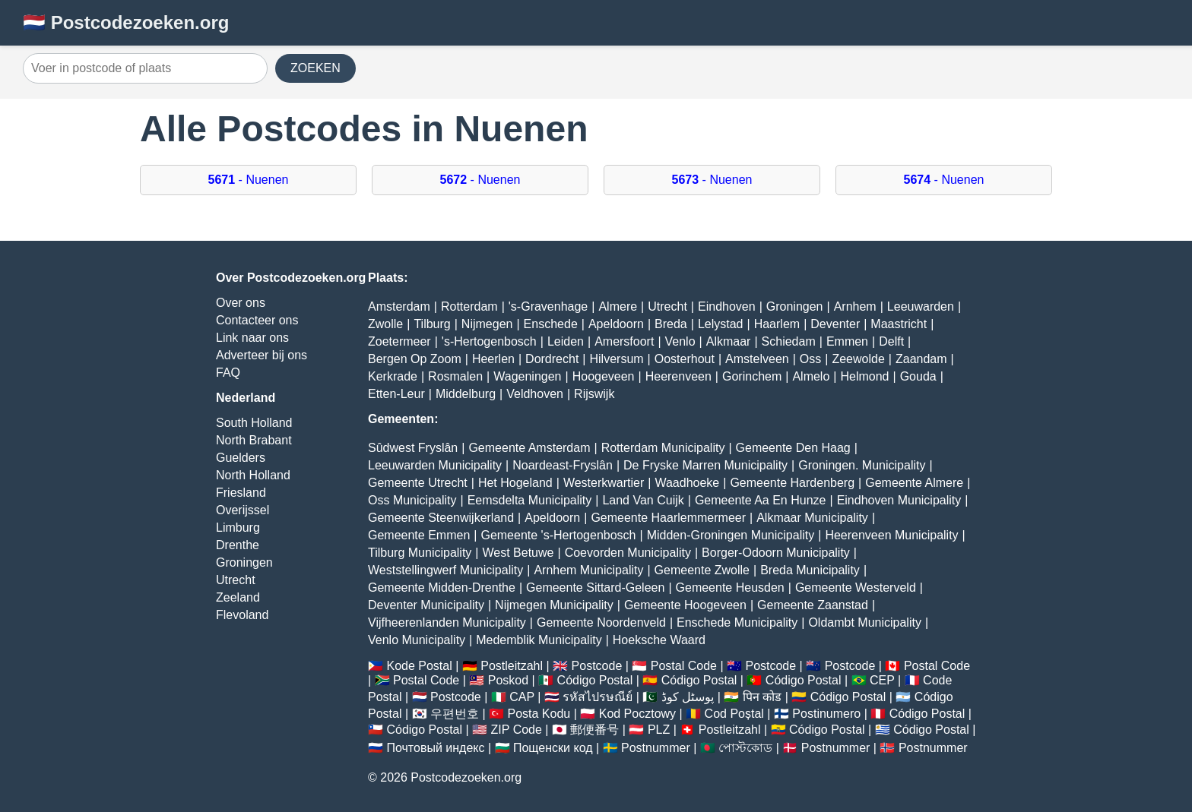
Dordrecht (552, 358)
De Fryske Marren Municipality (705, 465)
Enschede (551, 324)
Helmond (864, 376)
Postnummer (655, 747)
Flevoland (242, 614)
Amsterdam (399, 306)
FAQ (228, 372)
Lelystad (720, 324)
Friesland (241, 492)
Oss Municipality (412, 500)
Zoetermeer (399, 341)
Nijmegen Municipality (554, 605)
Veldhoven (534, 393)
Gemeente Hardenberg (792, 482)
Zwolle (385, 324)
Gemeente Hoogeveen (685, 605)
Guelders (240, 457)
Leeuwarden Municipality (435, 465)
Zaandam (921, 358)
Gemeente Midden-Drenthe (441, 587)
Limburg (238, 527)
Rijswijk (594, 393)
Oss (810, 358)
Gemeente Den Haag (793, 447)
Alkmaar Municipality (812, 517)
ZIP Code (516, 729)
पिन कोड (762, 696)
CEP (882, 680)
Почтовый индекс (435, 747)
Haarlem (777, 324)
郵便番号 (594, 729)
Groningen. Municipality (861, 465)
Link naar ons (252, 337)
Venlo (680, 341)
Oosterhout (685, 358)
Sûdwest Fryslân (413, 447)
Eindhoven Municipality (899, 500)
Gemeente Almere (914, 482)
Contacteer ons (257, 320)
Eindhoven (727, 306)
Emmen (847, 341)
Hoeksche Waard (659, 639)
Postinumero (826, 713)
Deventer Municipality (426, 605)
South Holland (254, 422)
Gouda (918, 376)
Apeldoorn (616, 324)
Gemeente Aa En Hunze (760, 500)
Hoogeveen (603, 376)
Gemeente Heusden (730, 587)
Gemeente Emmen (419, 535)
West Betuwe (518, 552)
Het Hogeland (515, 482)
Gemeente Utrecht (418, 482)
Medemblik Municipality (538, 639)
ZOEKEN (315, 68)
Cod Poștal (734, 713)
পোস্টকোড (745, 747)
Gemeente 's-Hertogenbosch (558, 535)
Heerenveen (678, 376)
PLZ (659, 729)
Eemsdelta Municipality (530, 500)
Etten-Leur (396, 393)
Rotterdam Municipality (663, 447)
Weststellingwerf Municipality (445, 570)
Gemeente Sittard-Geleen (595, 587)
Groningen (244, 562)
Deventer (835, 324)
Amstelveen (757, 358)
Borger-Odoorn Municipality (776, 552)
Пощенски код (553, 747)
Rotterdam (469, 306)
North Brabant (254, 440)
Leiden (565, 341)
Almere (617, 306)
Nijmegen (487, 324)
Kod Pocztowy (637, 713)
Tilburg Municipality (419, 552)
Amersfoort (624, 341)
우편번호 (454, 713)
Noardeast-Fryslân (562, 465)
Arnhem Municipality (588, 570)
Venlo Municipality (416, 639)
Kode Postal (419, 665)
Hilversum (616, 358)
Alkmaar (728, 341)
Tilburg (432, 324)
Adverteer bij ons (261, 355)
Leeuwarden (920, 306)
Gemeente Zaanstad (812, 605)
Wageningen (527, 376)
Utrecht (235, 579)
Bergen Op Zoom (414, 358)
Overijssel (242, 510)
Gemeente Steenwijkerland (441, 517)
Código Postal (595, 680)
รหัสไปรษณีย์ (597, 696)
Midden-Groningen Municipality (731, 535)
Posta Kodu (538, 713)
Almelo (810, 376)
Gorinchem (751, 376)
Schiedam (789, 341)
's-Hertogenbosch (489, 341)
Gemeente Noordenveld (601, 622)
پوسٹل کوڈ (687, 696)
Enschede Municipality (737, 622)
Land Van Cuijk (642, 500)
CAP (521, 696)
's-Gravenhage (548, 306)
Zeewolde (858, 358)
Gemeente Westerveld (855, 587)
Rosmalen (455, 376)
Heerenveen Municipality (891, 535)
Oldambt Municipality (864, 622)
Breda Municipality (810, 570)
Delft (891, 341)
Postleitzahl (511, 665)
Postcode (597, 665)
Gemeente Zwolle (702, 570)
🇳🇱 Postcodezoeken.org (126, 22)
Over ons (240, 302)
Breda (671, 324)
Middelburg (466, 393)
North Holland (253, 475)
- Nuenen (248, 179)
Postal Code (684, 665)
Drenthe (237, 545)
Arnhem (855, 306)
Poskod (508, 680)
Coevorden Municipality (628, 552)
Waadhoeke (687, 482)
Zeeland (238, 597)
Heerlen (493, 358)
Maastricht (898, 324)
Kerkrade (392, 376)
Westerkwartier (603, 482)
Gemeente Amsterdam (529, 447)
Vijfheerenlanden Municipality (447, 622)
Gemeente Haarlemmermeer (668, 517)
